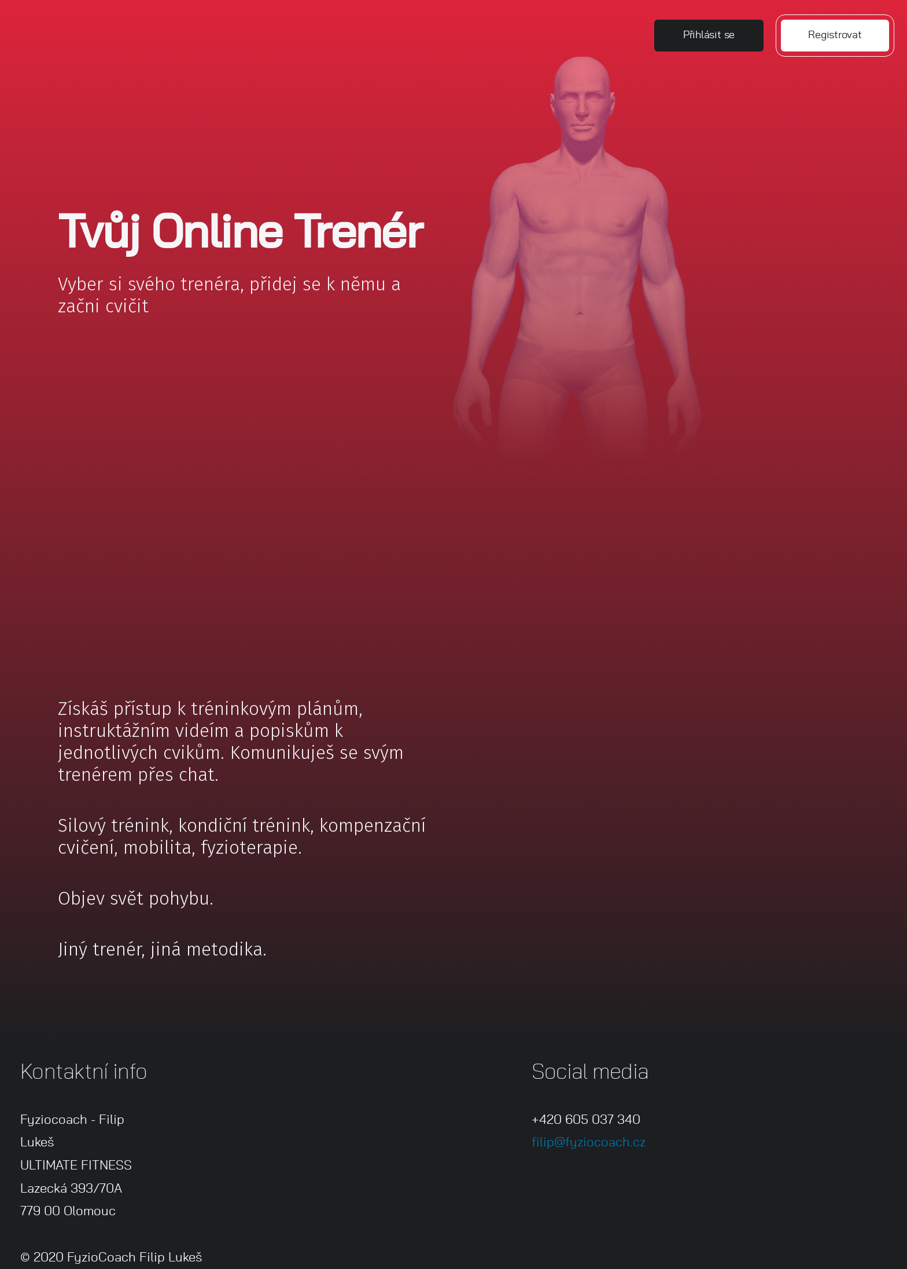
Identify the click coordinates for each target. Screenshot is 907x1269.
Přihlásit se (709, 35)
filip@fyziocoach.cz (589, 1142)
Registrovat (835, 35)
